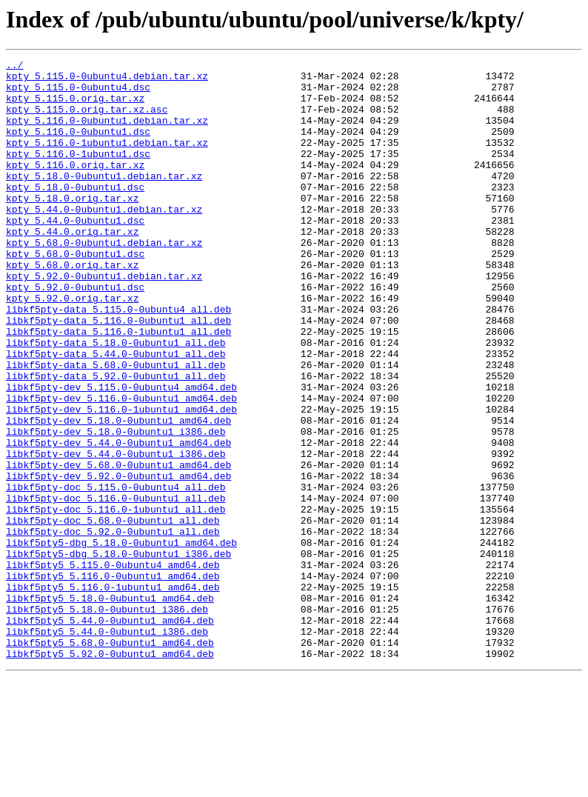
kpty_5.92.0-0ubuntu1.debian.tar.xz (104, 320)
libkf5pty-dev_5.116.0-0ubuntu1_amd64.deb (121, 466)
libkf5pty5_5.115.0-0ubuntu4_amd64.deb (113, 666)
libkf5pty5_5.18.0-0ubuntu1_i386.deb (107, 720)
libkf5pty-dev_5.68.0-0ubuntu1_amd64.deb (118, 546)
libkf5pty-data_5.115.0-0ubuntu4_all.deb (118, 360)
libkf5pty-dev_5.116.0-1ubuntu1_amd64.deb (121, 480)
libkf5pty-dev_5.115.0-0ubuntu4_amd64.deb (121, 453)
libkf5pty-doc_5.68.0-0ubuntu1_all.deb (113, 613)
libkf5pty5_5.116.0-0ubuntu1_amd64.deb (113, 680)
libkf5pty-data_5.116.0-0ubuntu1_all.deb (118, 373)
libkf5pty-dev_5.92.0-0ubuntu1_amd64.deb (118, 560)
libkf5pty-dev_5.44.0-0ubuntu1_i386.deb (115, 533)
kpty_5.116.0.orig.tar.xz (75, 186)
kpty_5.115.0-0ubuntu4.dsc (78, 93)
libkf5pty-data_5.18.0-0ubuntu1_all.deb (115, 400)
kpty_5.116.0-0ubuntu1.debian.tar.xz (107, 133)
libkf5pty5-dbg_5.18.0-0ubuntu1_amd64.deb (121, 640)
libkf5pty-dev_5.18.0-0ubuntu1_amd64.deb (118, 493)
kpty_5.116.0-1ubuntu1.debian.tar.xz (107, 160)
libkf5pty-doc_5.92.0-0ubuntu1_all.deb (113, 626)
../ (14, 66)
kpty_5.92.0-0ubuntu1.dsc (75, 333)
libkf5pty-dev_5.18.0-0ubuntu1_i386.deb (115, 506)
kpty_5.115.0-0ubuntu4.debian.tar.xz (107, 80)
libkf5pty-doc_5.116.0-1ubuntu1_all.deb (115, 600)
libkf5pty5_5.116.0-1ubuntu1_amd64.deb (113, 693)
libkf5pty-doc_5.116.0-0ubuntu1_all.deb (115, 586)
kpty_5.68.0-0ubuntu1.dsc (75, 293)
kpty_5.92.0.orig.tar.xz (72, 346)
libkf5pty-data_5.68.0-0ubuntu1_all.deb (115, 426)
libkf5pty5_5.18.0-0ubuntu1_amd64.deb (110, 706)
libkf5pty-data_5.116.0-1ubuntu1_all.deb (118, 386)
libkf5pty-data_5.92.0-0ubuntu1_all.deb (115, 440)
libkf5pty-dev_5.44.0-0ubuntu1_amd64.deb (118, 520)
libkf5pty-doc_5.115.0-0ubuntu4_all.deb (115, 573)
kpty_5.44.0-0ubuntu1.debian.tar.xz (104, 240)
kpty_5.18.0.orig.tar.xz (72, 226)
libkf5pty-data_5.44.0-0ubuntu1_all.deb (115, 413)
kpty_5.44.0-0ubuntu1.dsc (75, 253)
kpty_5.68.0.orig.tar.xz (72, 306)
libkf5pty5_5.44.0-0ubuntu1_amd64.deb (110, 733)
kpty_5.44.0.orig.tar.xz (72, 266)
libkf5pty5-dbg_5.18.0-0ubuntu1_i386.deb (118, 653)
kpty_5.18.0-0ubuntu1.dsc (75, 213)
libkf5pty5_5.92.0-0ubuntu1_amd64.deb (110, 773)
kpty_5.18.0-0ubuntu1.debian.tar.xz (104, 200)
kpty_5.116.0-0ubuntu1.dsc (78, 146)
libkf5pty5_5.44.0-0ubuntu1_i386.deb (107, 746)
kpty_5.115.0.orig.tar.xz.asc (86, 120)
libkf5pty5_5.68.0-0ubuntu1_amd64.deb (110, 760)
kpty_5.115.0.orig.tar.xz (75, 106)
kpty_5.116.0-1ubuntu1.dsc (78, 173)
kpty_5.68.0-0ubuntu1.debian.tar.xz (104, 280)
